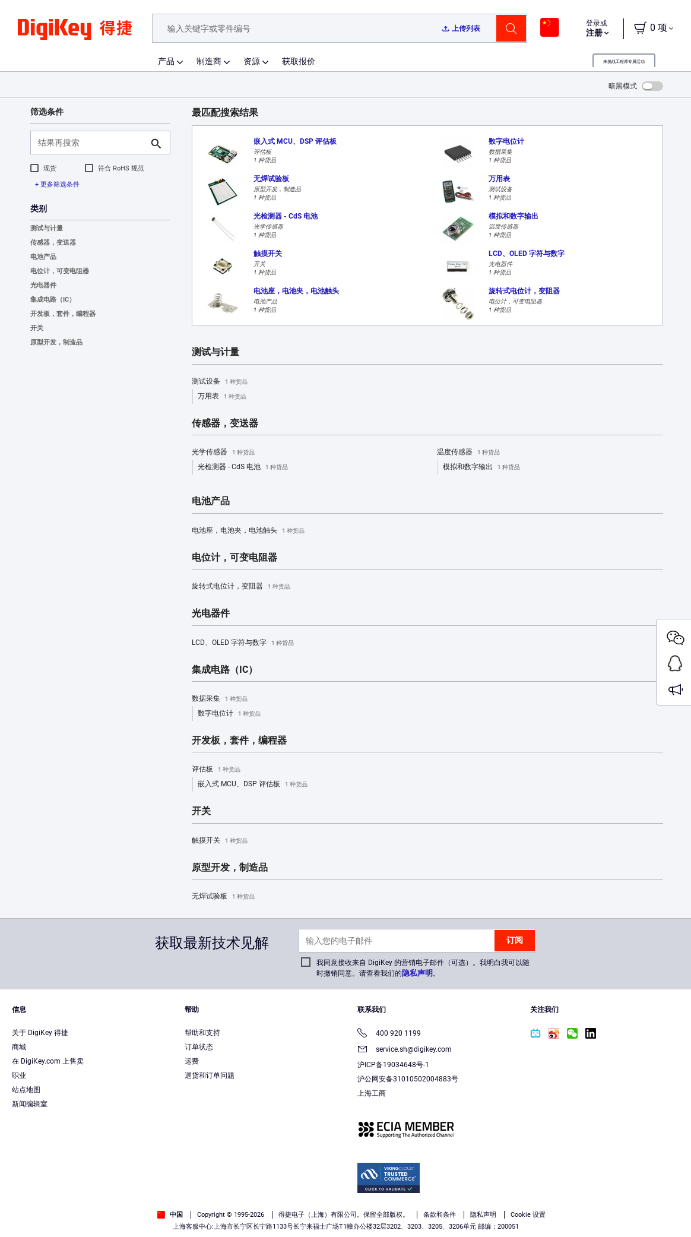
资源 (251, 61)
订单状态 (199, 1047)
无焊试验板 (223, 897)
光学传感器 (223, 452)
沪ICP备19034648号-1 (393, 1065)
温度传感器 (468, 452)
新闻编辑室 (29, 1104)
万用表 (222, 397)
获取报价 (298, 61)
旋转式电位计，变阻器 (241, 587)
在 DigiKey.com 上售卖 (48, 1061)
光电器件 (43, 285)
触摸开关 (220, 841)
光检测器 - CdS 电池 (243, 467)
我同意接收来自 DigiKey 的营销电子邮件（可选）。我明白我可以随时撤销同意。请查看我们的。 (423, 967)
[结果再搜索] (90, 142)
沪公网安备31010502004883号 (407, 1079)
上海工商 (371, 1093)
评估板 (216, 770)
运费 (192, 1061)
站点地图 (26, 1090)
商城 (19, 1047)
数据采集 (220, 699)
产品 (166, 61)
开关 (36, 328)
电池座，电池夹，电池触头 (248, 531)
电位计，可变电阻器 (59, 271)
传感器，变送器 (53, 242)
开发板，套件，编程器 (63, 314)
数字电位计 (229, 714)
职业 (19, 1075)
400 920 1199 (389, 1034)
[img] (75, 35)
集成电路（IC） (52, 299)
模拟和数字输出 (481, 467)
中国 (170, 1215)
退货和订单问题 (209, 1075)
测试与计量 (46, 228)
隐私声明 (417, 973)
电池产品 (43, 257)
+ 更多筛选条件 (57, 184)
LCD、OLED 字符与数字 (243, 643)
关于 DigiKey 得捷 (40, 1033)
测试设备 (220, 382)
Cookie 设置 (528, 1215)
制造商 (208, 61)
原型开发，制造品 (56, 342)
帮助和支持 (202, 1033)
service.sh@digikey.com (404, 1050)
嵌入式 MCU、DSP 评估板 (253, 784)
